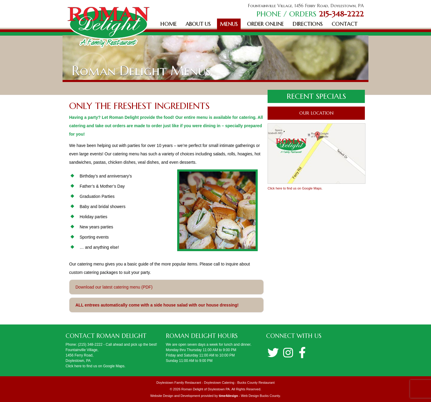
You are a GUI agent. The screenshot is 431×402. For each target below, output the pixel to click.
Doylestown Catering (219, 382)
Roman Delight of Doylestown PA (205, 389)
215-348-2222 (341, 14)
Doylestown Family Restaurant (179, 382)
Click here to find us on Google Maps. (295, 188)
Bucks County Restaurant (256, 382)
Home (168, 23)
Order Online (265, 23)
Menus (229, 23)
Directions (308, 23)
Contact (344, 23)
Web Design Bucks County (260, 396)
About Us (198, 23)
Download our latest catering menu (107, 287)
